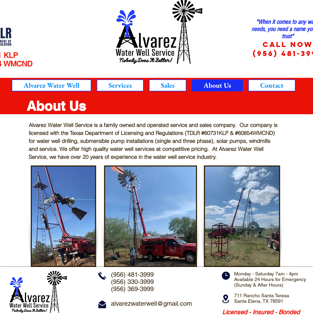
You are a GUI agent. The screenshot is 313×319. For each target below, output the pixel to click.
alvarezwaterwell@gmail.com (151, 303)
